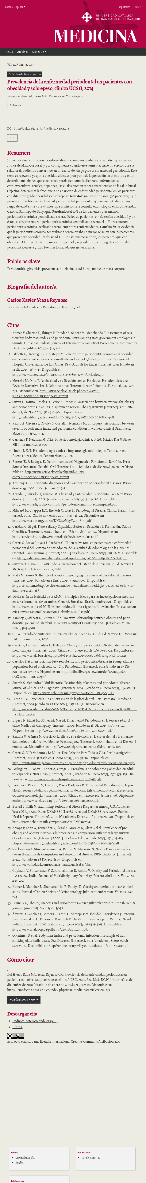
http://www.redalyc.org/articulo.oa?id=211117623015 (85, 746)
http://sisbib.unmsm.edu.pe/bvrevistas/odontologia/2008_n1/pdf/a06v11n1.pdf (72, 558)
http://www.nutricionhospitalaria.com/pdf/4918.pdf (65, 779)
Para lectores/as (91, 1157)
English (19, 1162)
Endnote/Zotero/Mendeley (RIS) (34, 1021)
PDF (12, 138)
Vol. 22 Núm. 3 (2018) (20, 65)
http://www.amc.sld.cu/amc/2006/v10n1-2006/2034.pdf (73, 730)
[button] (39, 52)
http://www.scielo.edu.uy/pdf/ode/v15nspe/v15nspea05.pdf (58, 800)
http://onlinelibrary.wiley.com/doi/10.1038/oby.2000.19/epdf (77, 843)
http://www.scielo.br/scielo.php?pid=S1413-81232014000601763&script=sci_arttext (69, 655)
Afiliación (16, 105)
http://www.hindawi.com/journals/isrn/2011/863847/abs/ (51, 864)
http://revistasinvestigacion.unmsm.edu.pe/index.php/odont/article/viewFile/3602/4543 (73, 763)
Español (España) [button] (14, 7)
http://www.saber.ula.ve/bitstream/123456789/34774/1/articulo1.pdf (58, 374)
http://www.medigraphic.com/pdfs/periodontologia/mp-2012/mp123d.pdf (64, 504)
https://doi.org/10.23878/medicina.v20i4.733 (41, 129)
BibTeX (17, 1027)
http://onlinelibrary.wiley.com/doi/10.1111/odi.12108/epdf (88, 945)
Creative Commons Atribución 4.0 (95, 1041)
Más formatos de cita (23, 1000)
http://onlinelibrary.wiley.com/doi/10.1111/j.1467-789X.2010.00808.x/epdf (63, 417)
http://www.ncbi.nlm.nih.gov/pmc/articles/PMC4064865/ (73, 693)
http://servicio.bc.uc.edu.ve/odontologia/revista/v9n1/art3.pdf (55, 537)
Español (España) (25, 1157)
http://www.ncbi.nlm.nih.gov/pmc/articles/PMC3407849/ (52, 822)
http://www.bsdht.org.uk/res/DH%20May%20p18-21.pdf (51, 520)
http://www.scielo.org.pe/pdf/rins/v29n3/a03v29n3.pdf (50, 929)
